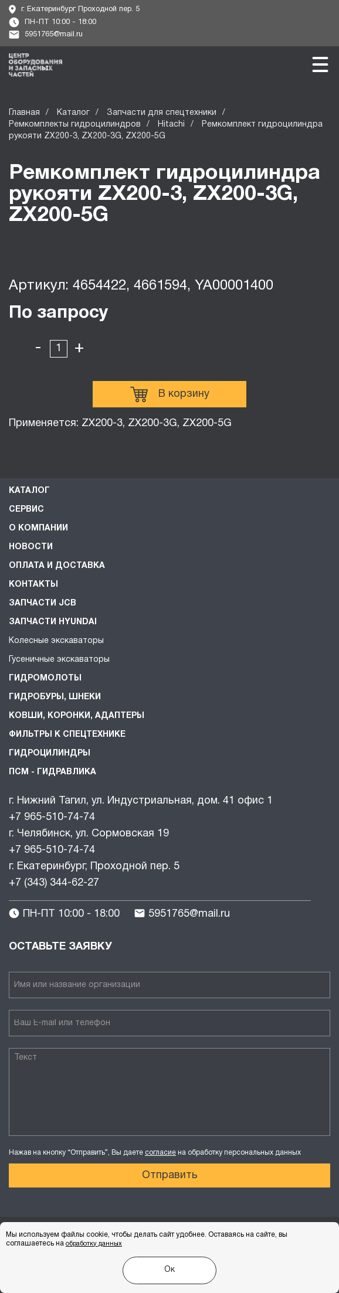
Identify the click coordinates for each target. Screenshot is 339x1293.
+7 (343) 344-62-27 (54, 883)
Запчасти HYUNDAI (53, 622)
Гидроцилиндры (49, 753)
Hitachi (171, 124)
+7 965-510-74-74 (52, 817)
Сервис (26, 509)
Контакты (33, 584)
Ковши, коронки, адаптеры (76, 716)
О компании (38, 528)
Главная (24, 113)
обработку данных (94, 1244)
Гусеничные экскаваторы (59, 659)
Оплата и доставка (57, 566)
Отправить (170, 1175)
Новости (31, 547)
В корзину (169, 394)
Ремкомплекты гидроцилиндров (75, 124)
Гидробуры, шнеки (55, 697)
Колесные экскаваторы (56, 641)
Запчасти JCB (42, 603)
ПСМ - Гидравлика (52, 772)
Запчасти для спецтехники (161, 113)
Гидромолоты (45, 678)
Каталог (73, 113)
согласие (160, 1152)
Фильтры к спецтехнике (67, 735)
